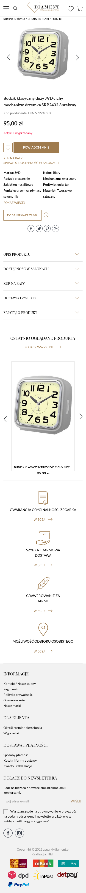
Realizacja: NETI (43, 854)
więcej (43, 519)
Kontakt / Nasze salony (19, 684)
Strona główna (14, 18)
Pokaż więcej (14, 203)
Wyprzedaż (11, 733)
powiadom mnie (36, 147)
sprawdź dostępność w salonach (31, 163)
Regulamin (11, 689)
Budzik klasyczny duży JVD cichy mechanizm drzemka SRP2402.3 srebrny (44, 467)
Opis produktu (41, 254)
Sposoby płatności (16, 755)
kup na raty (41, 283)
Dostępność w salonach (41, 268)
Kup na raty (12, 158)
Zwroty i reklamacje (17, 766)
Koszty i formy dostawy (20, 760)
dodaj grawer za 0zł (22, 215)
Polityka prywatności (18, 695)
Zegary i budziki (38, 18)
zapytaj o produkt (41, 312)
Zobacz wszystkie (43, 347)
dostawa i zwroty (41, 298)
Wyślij (76, 801)
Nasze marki (12, 706)
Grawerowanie (14, 700)
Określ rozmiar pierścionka (22, 728)
